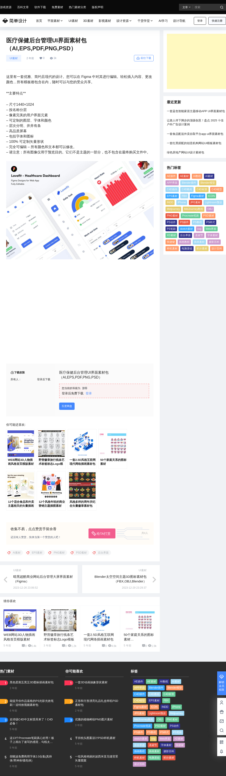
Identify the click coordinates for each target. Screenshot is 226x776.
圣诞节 (199, 235)
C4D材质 (202, 189)
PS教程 (197, 222)
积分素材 (202, 248)
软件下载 (40, 7)
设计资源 (124, 21)
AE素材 (184, 176)
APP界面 (172, 182)
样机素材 (172, 248)
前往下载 (143, 58)
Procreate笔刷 (190, 215)
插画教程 (184, 241)
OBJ (210, 209)
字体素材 (212, 235)
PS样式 (210, 222)
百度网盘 (67, 406)
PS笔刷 (171, 228)
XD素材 (171, 235)
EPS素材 (172, 196)
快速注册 (217, 20)
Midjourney (173, 209)
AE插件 (171, 176)
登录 (200, 20)
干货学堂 (145, 21)
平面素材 (55, 21)
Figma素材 (197, 196)
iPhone (182, 202)
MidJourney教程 (193, 209)
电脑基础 (187, 248)
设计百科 (216, 248)
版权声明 (97, 7)
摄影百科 (214, 241)
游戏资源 (5, 7)
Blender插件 (189, 182)
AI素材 (209, 176)
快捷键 (171, 241)
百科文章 (23, 7)
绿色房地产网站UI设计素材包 (185, 152)
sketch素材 (186, 228)
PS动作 (171, 222)
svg (199, 228)
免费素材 (57, 7)
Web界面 (211, 228)
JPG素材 (195, 202)
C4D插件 (172, 189)
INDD (170, 202)
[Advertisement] (196, 61)
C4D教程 (187, 189)
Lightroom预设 (213, 202)
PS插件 (184, 222)
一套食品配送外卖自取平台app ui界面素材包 (195, 134)
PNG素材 (172, 215)
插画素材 (199, 241)
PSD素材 (208, 215)
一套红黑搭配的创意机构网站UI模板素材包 (194, 143)
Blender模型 (207, 182)
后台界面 (185, 235)
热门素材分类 (77, 7)
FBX (184, 196)
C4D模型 (216, 189)
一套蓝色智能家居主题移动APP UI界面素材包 (196, 111)
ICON (211, 196)
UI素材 (14, 58)
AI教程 (197, 176)
